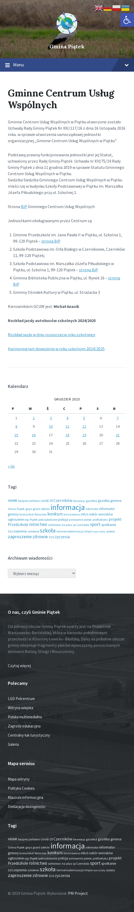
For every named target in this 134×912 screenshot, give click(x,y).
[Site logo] (67, 37)
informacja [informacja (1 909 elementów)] (68, 507)
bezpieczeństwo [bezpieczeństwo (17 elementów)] (29, 501)
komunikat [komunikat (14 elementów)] (26, 514)
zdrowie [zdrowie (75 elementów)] (40, 537)
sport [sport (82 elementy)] (95, 524)
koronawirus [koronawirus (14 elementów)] (72, 514)
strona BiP (50, 241)
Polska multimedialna (25, 716)
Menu (67, 65)
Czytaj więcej (19, 665)
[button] (127, 20)
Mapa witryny (19, 779)
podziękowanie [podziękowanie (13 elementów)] (47, 519)
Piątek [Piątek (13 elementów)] (34, 519)
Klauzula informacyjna (25, 797)
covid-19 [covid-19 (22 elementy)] (47, 500)
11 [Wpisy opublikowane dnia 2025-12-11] (67, 426)
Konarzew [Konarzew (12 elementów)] (41, 514)
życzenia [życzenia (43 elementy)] (62, 536)
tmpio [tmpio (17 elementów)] (89, 531)
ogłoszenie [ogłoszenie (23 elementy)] (16, 519)
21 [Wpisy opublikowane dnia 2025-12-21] (118, 435)
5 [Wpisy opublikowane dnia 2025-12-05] (84, 418)
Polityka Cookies (21, 788)
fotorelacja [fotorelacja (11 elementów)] (79, 501)
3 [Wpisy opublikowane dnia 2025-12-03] (51, 418)
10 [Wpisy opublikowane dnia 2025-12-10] (51, 426)
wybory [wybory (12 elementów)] (110, 531)
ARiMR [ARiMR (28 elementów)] (12, 500)
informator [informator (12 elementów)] (92, 509)
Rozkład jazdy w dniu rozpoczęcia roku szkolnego (51, 334)
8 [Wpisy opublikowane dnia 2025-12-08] (16, 426)
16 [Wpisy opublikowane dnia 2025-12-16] (34, 435)
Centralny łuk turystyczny (29, 735)
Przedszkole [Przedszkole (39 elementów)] (18, 524)
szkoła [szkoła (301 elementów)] (48, 530)
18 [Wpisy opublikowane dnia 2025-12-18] (67, 435)
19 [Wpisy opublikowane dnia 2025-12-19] (84, 435)
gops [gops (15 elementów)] (28, 509)
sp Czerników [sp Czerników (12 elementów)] (81, 525)
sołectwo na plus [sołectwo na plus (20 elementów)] (60, 525)
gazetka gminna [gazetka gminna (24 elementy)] (109, 500)
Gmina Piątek (67, 46)
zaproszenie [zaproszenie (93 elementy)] (20, 537)
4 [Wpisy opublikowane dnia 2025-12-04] (67, 418)
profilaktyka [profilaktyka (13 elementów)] (100, 519)
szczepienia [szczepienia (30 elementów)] (17, 531)
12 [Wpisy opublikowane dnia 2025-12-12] (84, 426)
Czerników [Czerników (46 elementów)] (62, 500)
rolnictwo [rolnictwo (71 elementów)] (38, 524)
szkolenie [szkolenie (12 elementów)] (33, 531)
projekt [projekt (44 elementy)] (115, 519)
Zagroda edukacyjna (24, 726)
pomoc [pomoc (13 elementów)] (88, 519)
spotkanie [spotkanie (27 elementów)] (108, 524)
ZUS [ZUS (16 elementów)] (51, 537)
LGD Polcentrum (21, 698)
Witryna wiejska (20, 707)
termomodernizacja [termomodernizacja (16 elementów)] (70, 531)
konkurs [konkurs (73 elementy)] (55, 514)
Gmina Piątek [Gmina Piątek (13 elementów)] (16, 509)
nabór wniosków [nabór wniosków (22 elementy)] (101, 514)
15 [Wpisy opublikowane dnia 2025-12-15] (16, 435)
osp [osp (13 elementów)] (27, 519)
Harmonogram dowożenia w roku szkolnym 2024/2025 (56, 348)
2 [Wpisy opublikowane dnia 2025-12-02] (34, 418)
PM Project (78, 893)
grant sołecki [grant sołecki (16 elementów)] (41, 509)
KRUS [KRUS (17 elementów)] (84, 514)
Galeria (13, 744)
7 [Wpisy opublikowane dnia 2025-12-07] (118, 418)
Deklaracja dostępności (26, 806)
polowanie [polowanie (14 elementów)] (76, 519)
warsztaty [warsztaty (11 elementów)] (99, 531)
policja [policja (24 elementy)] (63, 519)
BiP (24, 206)
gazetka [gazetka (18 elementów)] (91, 501)
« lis (11, 466)
